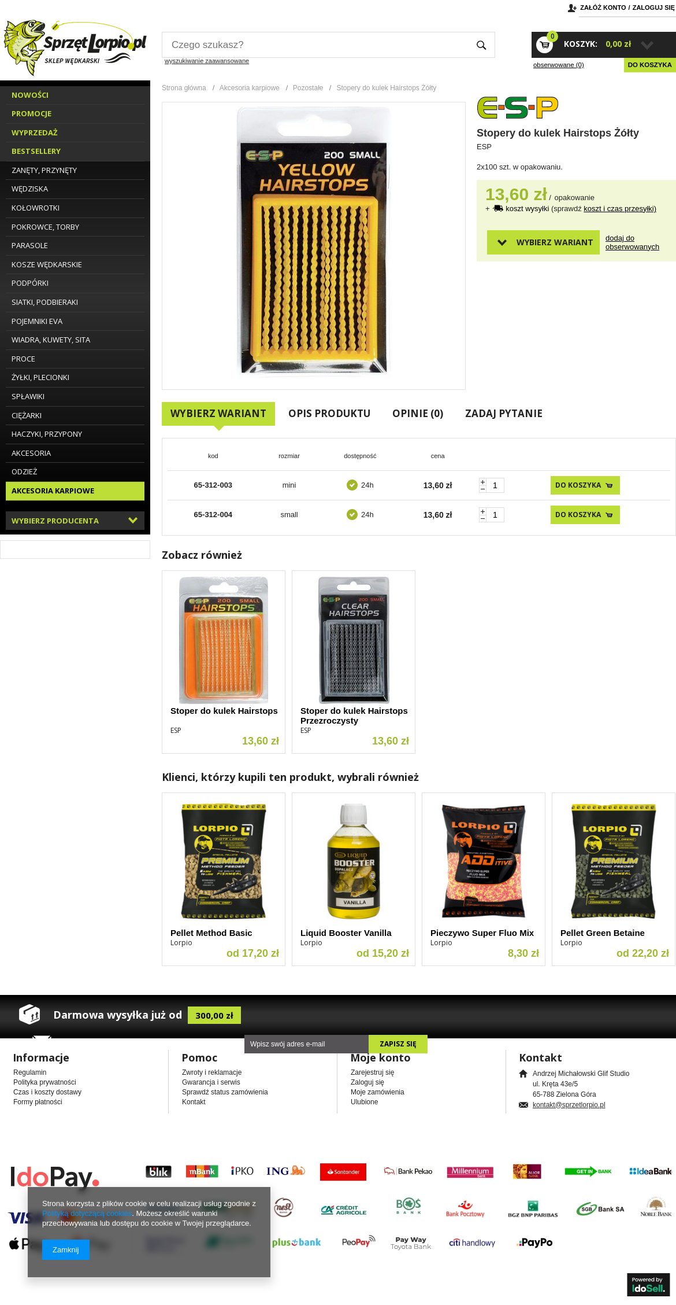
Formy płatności (37, 1102)
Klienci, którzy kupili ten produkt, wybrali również (290, 777)
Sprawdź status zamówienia (225, 1092)
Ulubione (364, 1102)
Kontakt (194, 1102)
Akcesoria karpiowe (250, 88)
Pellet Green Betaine (602, 933)
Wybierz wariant (555, 242)
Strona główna (184, 88)
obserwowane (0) (558, 64)
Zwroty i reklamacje (212, 1072)
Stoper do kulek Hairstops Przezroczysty (354, 715)
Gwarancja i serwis (211, 1082)
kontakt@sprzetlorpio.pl (569, 1105)
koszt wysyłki (528, 208)
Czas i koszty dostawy (47, 1092)
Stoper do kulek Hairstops (224, 711)
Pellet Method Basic (211, 933)
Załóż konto (603, 7)
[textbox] (315, 45)
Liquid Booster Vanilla (346, 933)
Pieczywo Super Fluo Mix (482, 933)
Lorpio (181, 943)
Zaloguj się (654, 7)
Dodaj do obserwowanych (626, 242)
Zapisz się (398, 1044)
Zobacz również (202, 555)
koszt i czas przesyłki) (620, 208)
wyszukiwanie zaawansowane (207, 60)
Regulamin (29, 1072)
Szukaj (481, 45)
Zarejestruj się (372, 1072)
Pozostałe (308, 88)
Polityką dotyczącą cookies (87, 1213)
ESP (484, 146)
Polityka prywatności (44, 1082)
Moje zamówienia (377, 1092)
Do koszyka (650, 64)
